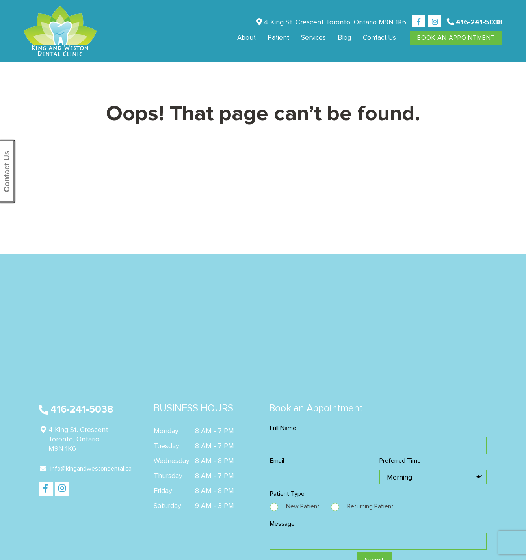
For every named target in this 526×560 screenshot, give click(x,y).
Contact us (379, 37)
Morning (399, 477)
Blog (344, 37)
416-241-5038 (474, 22)
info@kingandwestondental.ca (86, 469)
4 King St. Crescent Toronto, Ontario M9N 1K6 (331, 22)
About (246, 37)
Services (313, 37)
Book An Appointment (456, 38)
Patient (278, 37)
